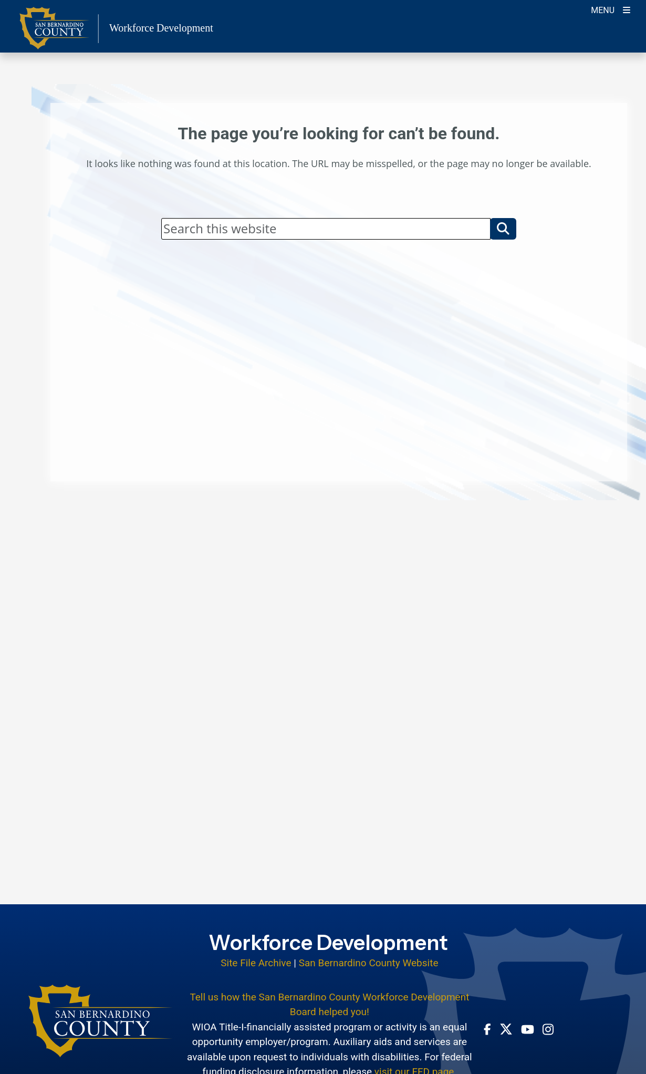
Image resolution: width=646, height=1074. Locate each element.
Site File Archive (256, 963)
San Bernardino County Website (369, 963)
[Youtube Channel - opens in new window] (527, 1029)
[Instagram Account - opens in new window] (548, 1029)
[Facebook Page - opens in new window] (487, 1029)
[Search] (326, 228)
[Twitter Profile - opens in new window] (506, 1029)
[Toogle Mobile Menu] (610, 9)
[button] (503, 228)
